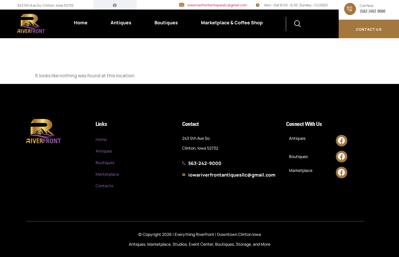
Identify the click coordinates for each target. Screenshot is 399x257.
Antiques (121, 22)
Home (80, 22)
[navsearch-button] (297, 24)
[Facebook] (115, 5)
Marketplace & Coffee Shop (232, 22)
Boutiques (166, 22)
